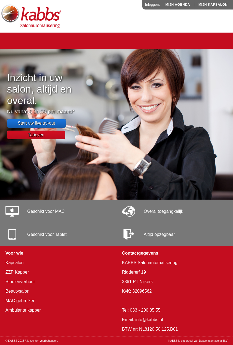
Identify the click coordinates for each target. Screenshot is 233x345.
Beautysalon (17, 291)
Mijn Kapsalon (213, 5)
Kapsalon (14, 262)
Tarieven (36, 134)
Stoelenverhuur (20, 281)
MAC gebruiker (20, 300)
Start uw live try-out (36, 123)
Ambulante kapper (23, 310)
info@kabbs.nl (149, 319)
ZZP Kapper (17, 272)
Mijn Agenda (177, 5)
